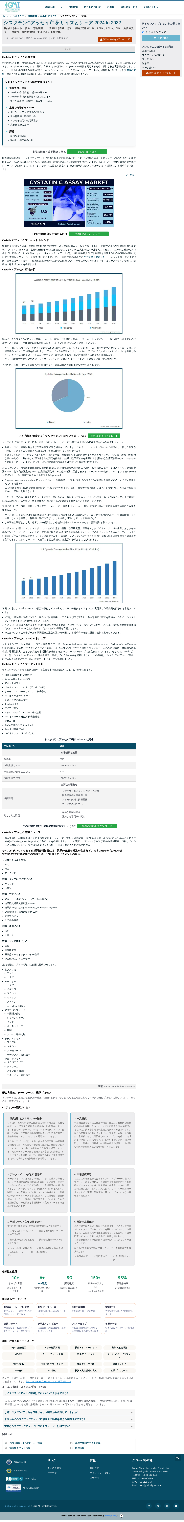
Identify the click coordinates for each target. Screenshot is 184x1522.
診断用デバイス (48, 16)
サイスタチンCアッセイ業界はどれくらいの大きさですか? (69, 1397)
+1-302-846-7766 (145, 1481)
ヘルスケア (18, 16)
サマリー (68, 49)
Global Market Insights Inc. (17, 1509)
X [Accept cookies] (121, 1519)
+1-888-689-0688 (149, 1478)
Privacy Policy (110, 1519)
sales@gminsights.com (149, 1488)
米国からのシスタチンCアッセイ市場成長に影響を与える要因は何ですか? (69, 1422)
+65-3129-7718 (145, 1485)
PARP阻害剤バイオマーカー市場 (25, 1446)
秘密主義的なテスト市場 (87, 1446)
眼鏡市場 (79, 1451)
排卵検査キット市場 (19, 1451)
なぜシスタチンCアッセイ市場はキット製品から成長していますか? (69, 1415)
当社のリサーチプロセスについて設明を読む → (50, 1385)
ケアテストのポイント (96, 258)
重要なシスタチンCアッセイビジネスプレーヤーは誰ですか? (69, 1429)
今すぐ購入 (161, 38)
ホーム (5, 16)
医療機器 (32, 16)
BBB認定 (42, 1286)
